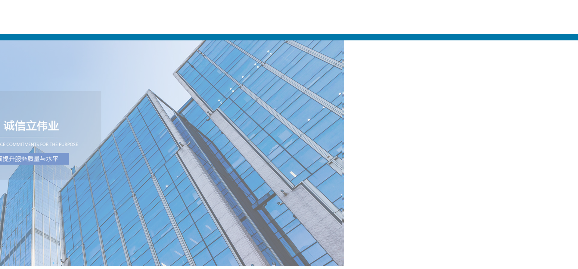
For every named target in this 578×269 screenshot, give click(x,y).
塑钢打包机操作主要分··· (217, 124)
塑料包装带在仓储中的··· (217, 104)
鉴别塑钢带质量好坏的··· (217, 109)
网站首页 (361, 37)
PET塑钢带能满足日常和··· (218, 114)
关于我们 (424, 37)
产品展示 (486, 37)
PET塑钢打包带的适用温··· (218, 99)
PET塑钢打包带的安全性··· (218, 119)
